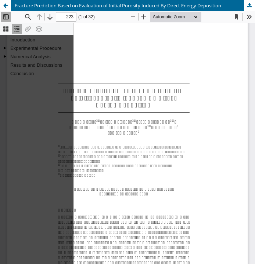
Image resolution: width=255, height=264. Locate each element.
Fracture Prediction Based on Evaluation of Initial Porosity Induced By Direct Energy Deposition (118, 5)
